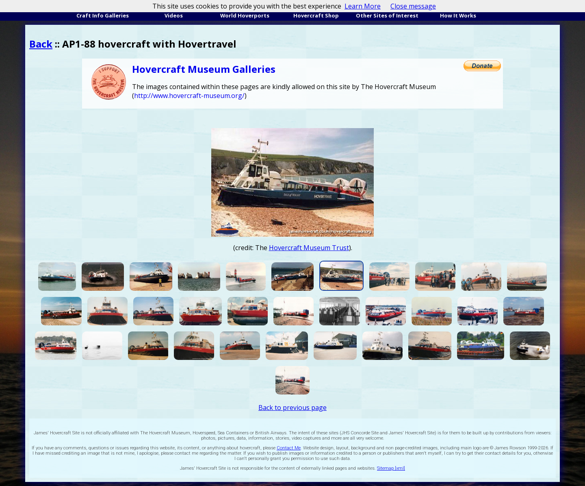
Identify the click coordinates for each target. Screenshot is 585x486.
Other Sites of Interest (387, 15)
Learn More (362, 6)
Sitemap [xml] (391, 468)
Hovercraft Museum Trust (309, 247)
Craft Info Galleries (102, 15)
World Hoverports (244, 15)
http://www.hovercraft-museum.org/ (189, 95)
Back (40, 43)
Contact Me (289, 448)
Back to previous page (292, 407)
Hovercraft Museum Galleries (203, 69)
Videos (174, 15)
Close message (413, 6)
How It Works (458, 15)
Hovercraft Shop (316, 15)
